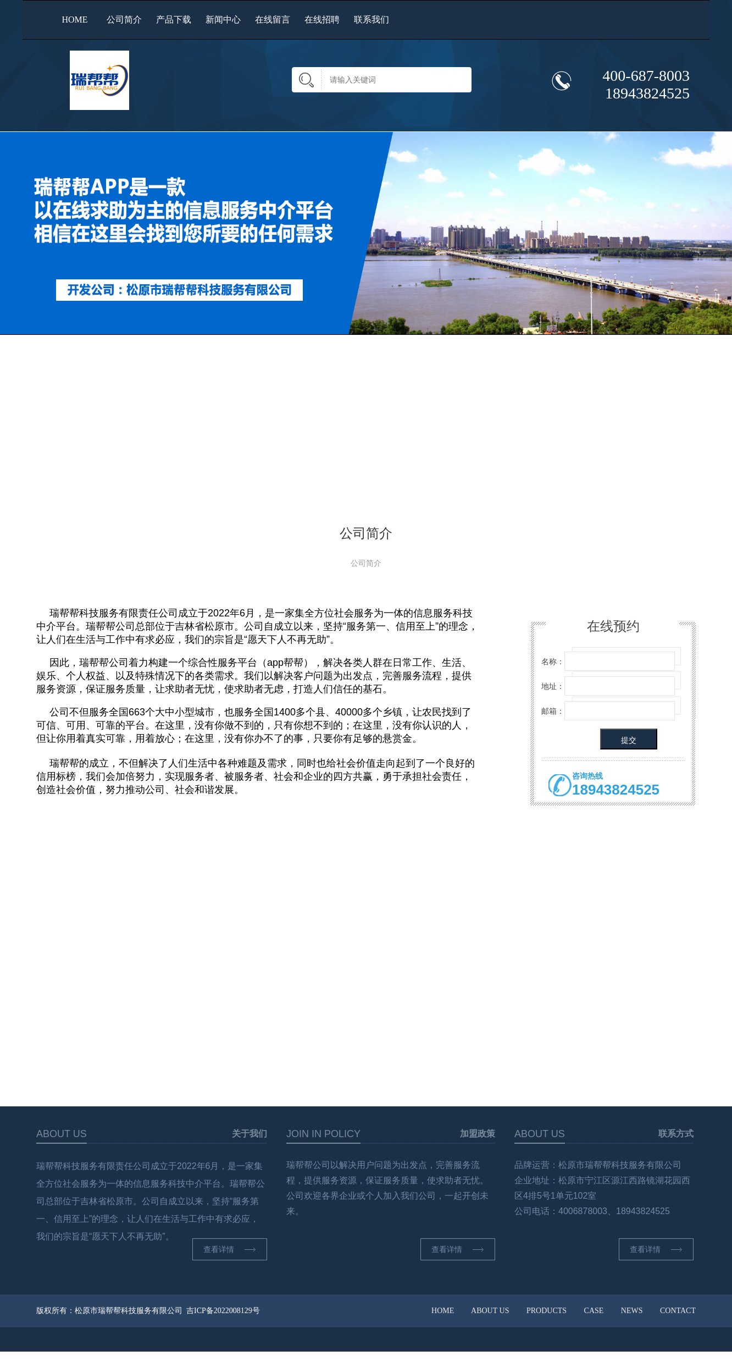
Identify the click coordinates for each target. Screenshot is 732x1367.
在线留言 (272, 19)
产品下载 (173, 19)
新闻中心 (223, 19)
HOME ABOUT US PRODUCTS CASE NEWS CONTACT (563, 1311)
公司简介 (124, 19)
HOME (74, 19)
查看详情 (235, 1249)
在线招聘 (322, 19)
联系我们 (371, 19)
